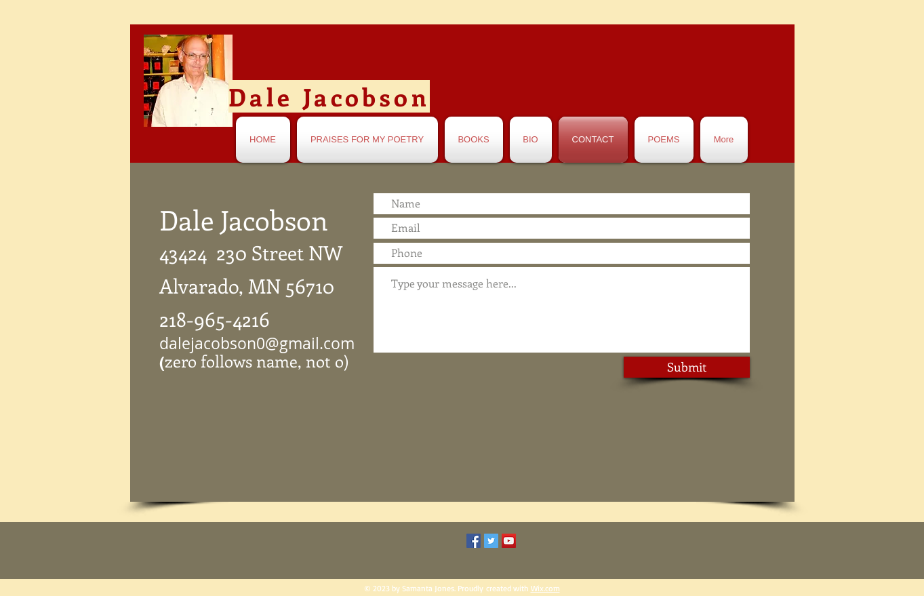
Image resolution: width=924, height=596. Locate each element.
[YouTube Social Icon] (509, 541)
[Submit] (687, 367)
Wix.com (545, 588)
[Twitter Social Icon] (491, 541)
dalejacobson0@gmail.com (257, 343)
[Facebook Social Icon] (473, 541)
